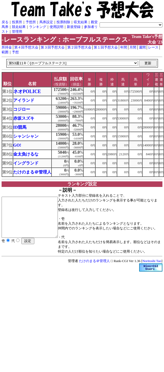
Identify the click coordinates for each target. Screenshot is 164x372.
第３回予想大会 (53, 47)
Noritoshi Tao (151, 266)
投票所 (17, 22)
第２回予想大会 (79, 47)
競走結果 (19, 27)
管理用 (17, 31)
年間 (123, 47)
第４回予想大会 (26, 47)
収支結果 (80, 22)
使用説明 (56, 27)
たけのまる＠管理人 (94, 266)
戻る (5, 22)
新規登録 (74, 27)
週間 (142, 47)
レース (153, 47)
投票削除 (63, 22)
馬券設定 (46, 22)
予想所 (31, 22)
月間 (132, 47)
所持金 (7, 47)
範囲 (5, 52)
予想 (15, 52)
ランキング (37, 27)
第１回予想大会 (106, 47)
